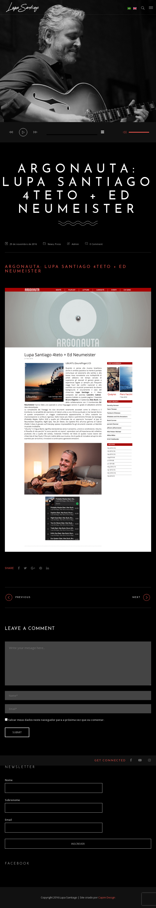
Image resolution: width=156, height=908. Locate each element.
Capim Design (106, 897)
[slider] (72, 134)
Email (8, 820)
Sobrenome (12, 800)
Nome (9, 780)
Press (58, 244)
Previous (18, 597)
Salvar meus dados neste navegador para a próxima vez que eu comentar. (56, 720)
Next (141, 597)
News (51, 244)
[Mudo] (125, 132)
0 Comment (96, 244)
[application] (78, 132)
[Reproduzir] (23, 132)
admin (75, 244)
